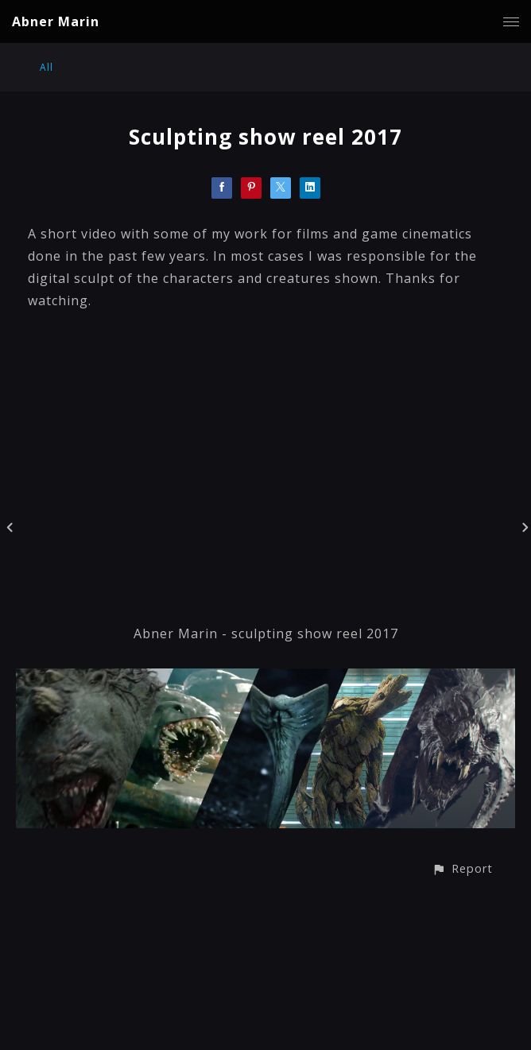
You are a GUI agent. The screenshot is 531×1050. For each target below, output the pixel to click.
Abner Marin (55, 21)
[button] (462, 868)
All (46, 67)
